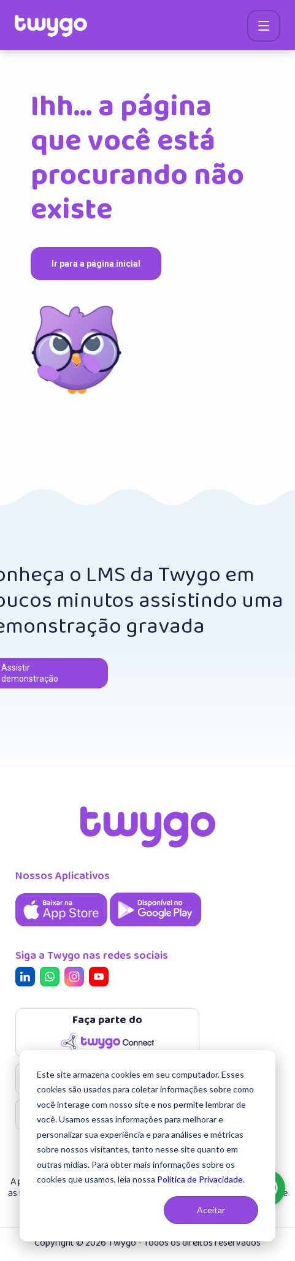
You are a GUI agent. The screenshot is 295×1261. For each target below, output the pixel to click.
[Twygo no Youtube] (101, 978)
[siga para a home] (51, 26)
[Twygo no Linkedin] (27, 978)
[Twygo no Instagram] (76, 978)
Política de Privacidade (200, 1179)
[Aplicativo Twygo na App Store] (62, 927)
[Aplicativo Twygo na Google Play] (156, 927)
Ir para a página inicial (96, 264)
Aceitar (211, 1210)
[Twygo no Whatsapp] (52, 978)
